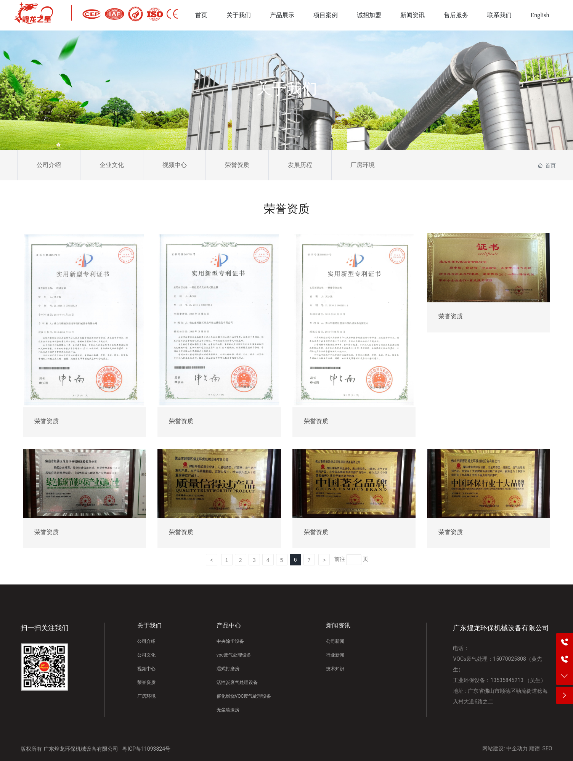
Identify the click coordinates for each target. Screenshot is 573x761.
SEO (547, 748)
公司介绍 (49, 165)
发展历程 (300, 165)
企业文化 (112, 165)
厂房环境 (362, 165)
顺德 (534, 748)
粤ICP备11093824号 (146, 749)
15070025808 (509, 659)
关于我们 (286, 89)
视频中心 (174, 165)
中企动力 (517, 748)
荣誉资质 (237, 165)
